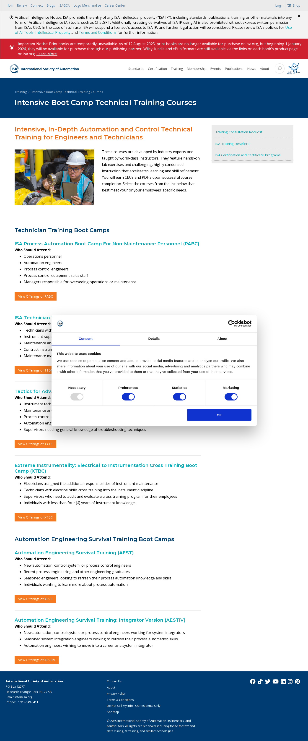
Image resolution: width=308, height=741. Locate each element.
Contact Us (114, 681)
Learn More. (46, 53)
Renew (22, 5)
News (251, 68)
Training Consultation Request (238, 132)
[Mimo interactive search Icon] (293, 68)
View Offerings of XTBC (35, 517)
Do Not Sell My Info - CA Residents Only (133, 706)
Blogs (51, 5)
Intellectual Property (52, 32)
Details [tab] (154, 338)
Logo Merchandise (87, 5)
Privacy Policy (116, 693)
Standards (136, 68)
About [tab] (222, 338)
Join (10, 5)
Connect (37, 5)
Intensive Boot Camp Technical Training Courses (67, 92)
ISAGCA (64, 5)
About (264, 68)
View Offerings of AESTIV (36, 660)
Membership (197, 68)
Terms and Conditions (97, 32)
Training (177, 68)
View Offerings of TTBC (35, 370)
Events (215, 68)
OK (219, 415)
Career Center (115, 5)
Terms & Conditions (120, 700)
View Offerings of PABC (35, 296)
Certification (157, 68)
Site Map (113, 712)
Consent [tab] (86, 338)
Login (279, 5)
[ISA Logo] (44, 68)
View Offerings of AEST (35, 599)
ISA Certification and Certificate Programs (248, 155)
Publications (234, 68)
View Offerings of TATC (35, 444)
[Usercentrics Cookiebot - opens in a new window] (231, 323)
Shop (293, 5)
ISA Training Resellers (232, 143)
